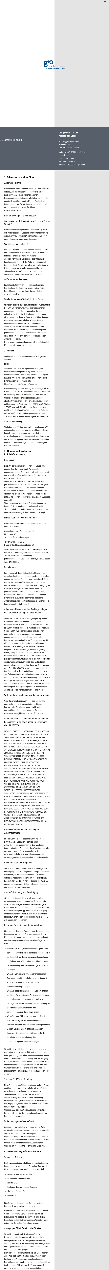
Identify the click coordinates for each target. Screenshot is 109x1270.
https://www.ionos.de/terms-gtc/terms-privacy (22, 384)
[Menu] (104, 2)
